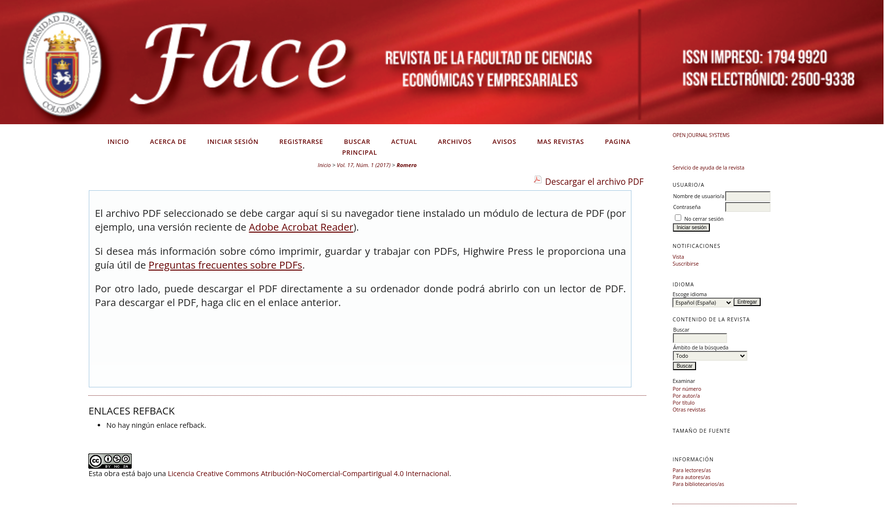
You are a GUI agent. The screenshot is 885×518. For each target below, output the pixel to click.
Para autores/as (691, 477)
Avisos (504, 141)
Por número (686, 388)
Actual (404, 141)
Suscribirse (685, 263)
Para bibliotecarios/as (698, 484)
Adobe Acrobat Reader (301, 227)
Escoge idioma (689, 294)
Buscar (357, 141)
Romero (407, 165)
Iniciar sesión (232, 141)
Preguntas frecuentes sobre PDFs (225, 265)
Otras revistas (688, 409)
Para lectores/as (691, 470)
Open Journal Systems (701, 135)
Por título (683, 402)
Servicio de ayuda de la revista (708, 167)
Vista (678, 256)
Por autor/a (686, 395)
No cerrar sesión (704, 218)
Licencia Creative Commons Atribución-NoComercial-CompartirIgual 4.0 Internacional (308, 473)
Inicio (118, 141)
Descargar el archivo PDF (594, 181)
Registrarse (301, 141)
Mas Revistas (560, 141)
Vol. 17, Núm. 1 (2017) (364, 165)
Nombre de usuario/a (698, 196)
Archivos (455, 141)
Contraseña (687, 207)
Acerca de (168, 141)
